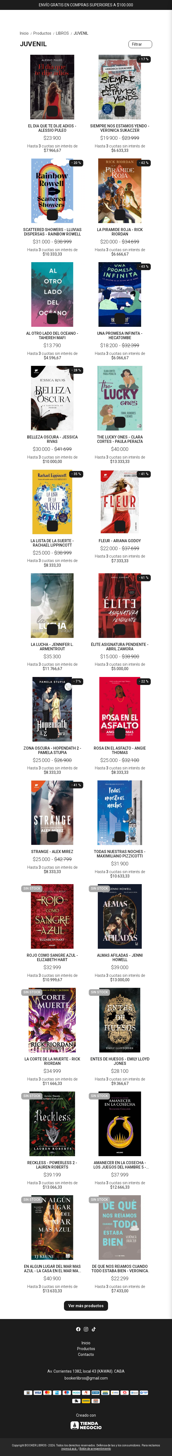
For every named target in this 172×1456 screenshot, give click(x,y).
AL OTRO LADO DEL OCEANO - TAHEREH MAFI (52, 335)
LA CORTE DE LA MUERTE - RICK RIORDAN (52, 1061)
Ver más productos (86, 1306)
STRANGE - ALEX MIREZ (52, 851)
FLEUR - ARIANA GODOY (120, 541)
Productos (44, 33)
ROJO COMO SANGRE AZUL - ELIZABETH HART (52, 957)
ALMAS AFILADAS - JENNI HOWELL (120, 957)
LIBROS (65, 33)
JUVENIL (81, 33)
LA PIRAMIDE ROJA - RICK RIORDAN (120, 231)
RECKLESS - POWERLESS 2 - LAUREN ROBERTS (52, 1165)
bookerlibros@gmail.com (86, 1378)
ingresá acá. (69, 1448)
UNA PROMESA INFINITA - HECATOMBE (120, 335)
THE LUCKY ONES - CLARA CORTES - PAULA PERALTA (120, 439)
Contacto (86, 1354)
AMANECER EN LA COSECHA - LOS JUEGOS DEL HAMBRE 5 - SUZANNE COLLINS (119, 1165)
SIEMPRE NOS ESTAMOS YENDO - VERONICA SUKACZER (119, 128)
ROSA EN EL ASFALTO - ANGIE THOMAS (120, 750)
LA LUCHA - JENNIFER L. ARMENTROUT (52, 646)
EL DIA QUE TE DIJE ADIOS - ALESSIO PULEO (52, 128)
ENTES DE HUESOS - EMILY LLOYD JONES (119, 1061)
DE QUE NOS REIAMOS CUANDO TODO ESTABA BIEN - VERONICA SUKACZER (120, 1268)
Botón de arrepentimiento (95, 1448)
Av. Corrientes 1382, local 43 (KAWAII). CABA (86, 1371)
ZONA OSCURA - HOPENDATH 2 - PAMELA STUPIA (52, 750)
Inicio (26, 33)
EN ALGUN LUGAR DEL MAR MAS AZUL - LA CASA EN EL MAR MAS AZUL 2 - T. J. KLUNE (52, 1268)
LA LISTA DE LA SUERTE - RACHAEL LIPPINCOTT (52, 543)
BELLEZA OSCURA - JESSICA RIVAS (52, 439)
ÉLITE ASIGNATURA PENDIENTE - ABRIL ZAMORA (120, 646)
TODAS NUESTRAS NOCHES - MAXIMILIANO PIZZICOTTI (120, 853)
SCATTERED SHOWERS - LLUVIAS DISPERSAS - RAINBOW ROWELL (52, 231)
